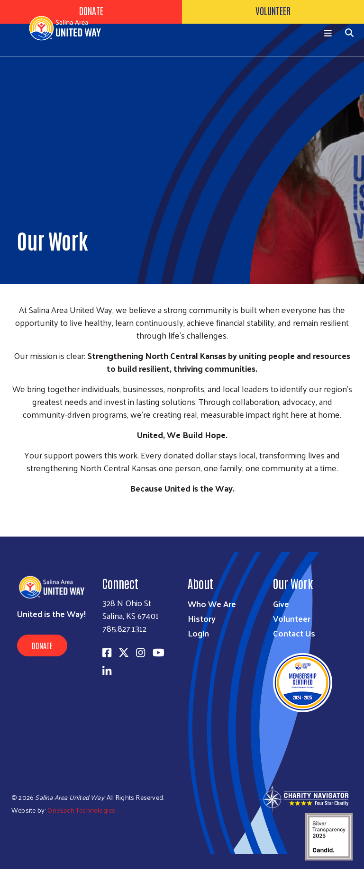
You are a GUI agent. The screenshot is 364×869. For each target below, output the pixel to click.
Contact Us (294, 633)
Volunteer (291, 618)
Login (198, 633)
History (202, 618)
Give (281, 603)
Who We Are (212, 603)
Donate (42, 645)
